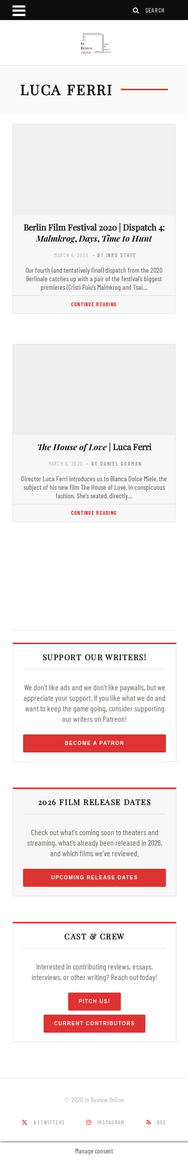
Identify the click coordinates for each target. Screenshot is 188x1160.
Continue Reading (94, 304)
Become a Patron (94, 743)
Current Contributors (94, 1023)
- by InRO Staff (114, 255)
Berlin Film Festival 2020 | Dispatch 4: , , (94, 233)
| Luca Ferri (94, 446)
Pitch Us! (94, 1001)
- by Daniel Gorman (114, 463)
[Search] (136, 10)
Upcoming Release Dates (94, 877)
